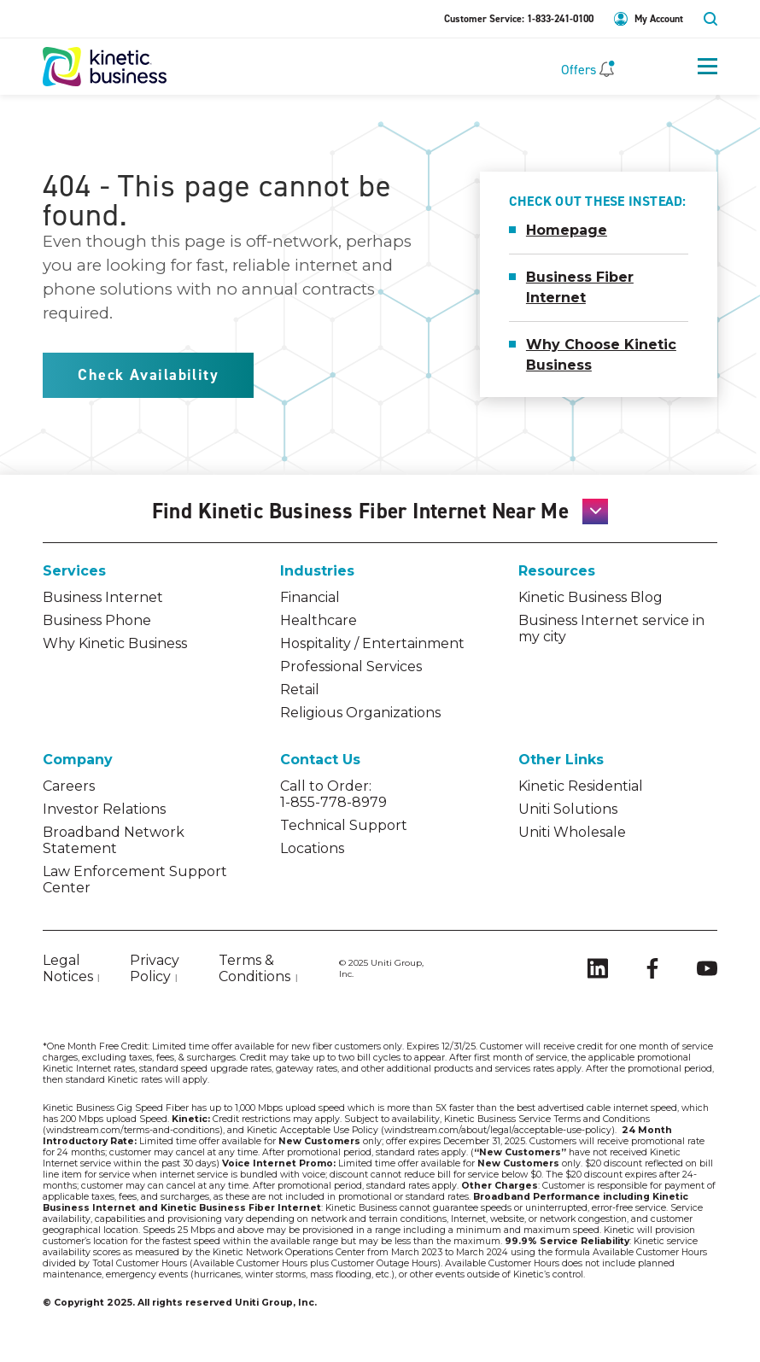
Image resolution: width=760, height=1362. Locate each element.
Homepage (566, 230)
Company (78, 759)
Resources (556, 571)
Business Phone (97, 620)
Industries (317, 571)
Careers (69, 786)
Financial (310, 597)
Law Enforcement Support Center (135, 879)
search (710, 19)
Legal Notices (68, 968)
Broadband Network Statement (113, 840)
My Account (658, 19)
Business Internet (103, 597)
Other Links (561, 759)
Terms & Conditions (254, 968)
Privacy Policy (154, 968)
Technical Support (343, 825)
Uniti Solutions (567, 809)
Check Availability (148, 375)
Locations (312, 848)
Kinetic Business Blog (590, 597)
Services (74, 571)
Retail (299, 689)
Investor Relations (104, 809)
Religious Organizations (360, 712)
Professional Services (351, 666)
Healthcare (318, 620)
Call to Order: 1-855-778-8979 (333, 794)
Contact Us (320, 759)
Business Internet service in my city (611, 628)
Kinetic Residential (580, 786)
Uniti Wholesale (572, 832)
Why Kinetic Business (115, 643)
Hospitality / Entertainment (372, 643)
